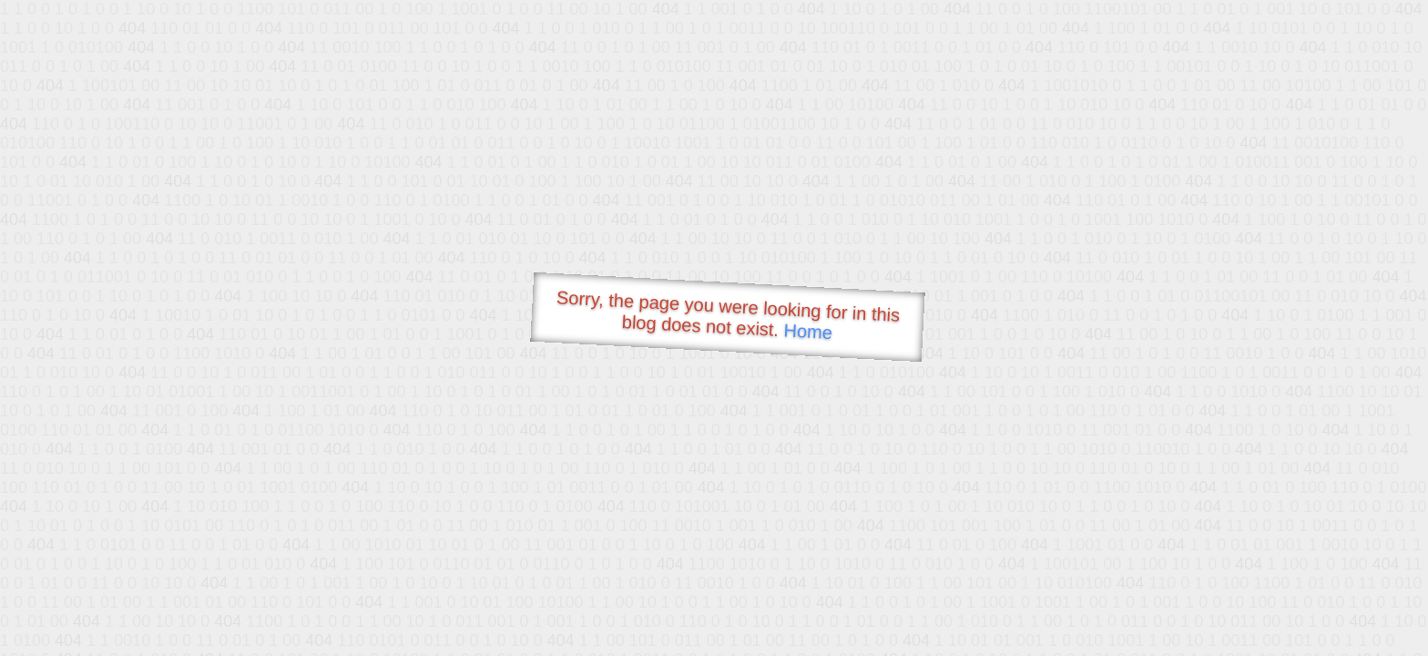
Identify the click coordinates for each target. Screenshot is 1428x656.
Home (807, 331)
